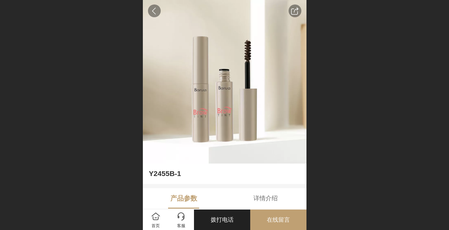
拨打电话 (222, 220)
